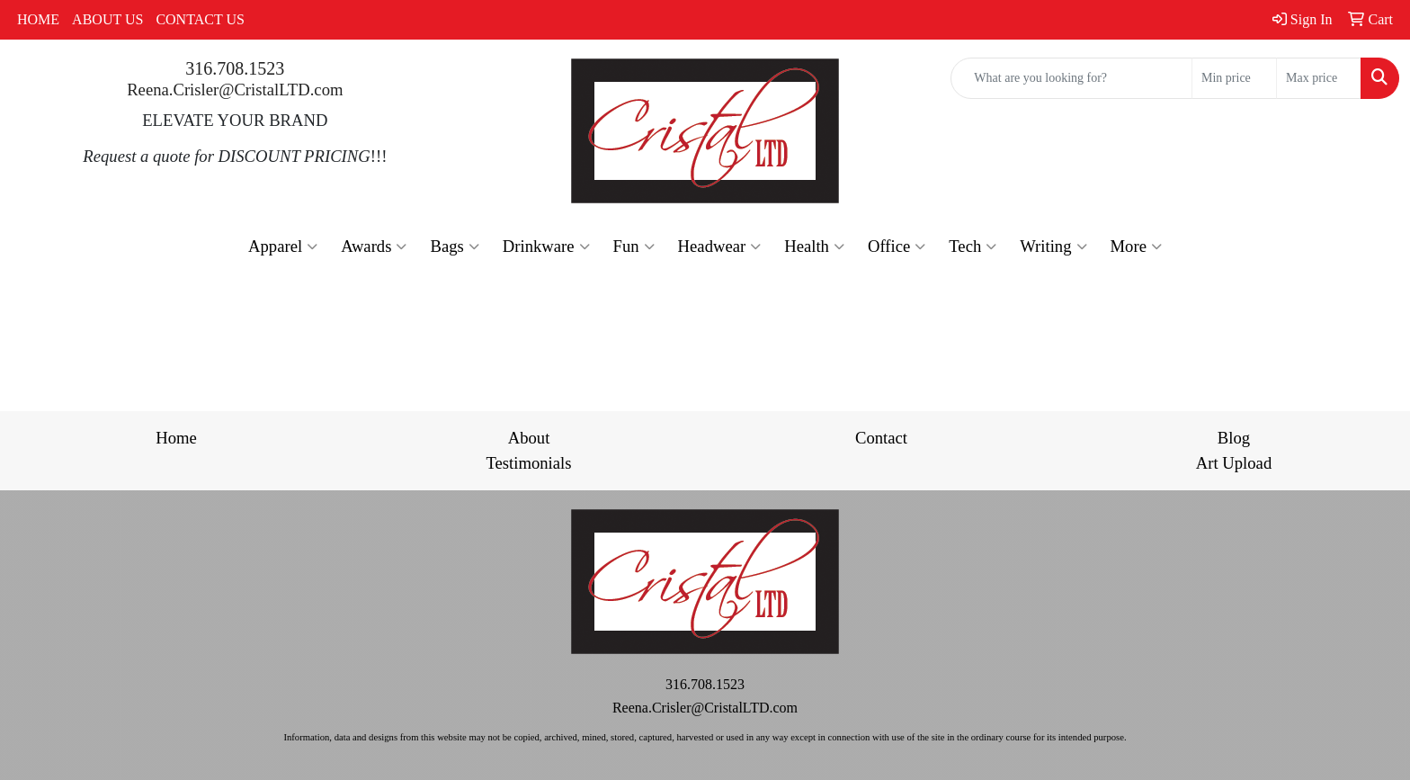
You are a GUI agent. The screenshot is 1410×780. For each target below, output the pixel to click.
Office (896, 246)
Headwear (720, 246)
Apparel (282, 246)
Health (814, 246)
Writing (1053, 246)
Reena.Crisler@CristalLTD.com (235, 89)
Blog (1234, 437)
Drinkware (546, 246)
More (1136, 246)
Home (176, 437)
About (529, 437)
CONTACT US (200, 19)
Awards (373, 246)
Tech (972, 246)
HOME (38, 19)
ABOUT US (107, 19)
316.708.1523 (234, 68)
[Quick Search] (1071, 78)
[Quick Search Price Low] (1234, 78)
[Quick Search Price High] (1318, 78)
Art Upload (1234, 462)
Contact (881, 437)
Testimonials (528, 462)
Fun (634, 246)
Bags (454, 246)
